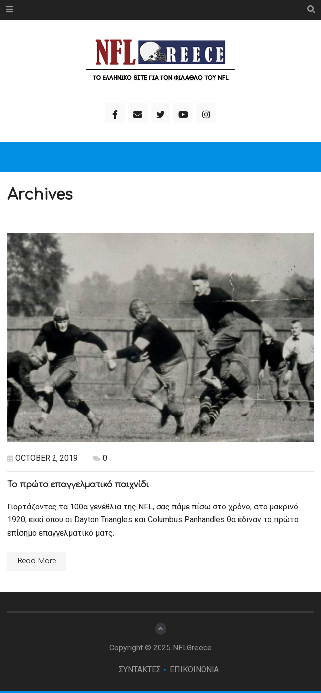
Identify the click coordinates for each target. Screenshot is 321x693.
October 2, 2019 (42, 457)
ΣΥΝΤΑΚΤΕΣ (139, 669)
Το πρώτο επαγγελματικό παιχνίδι (78, 484)
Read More (36, 561)
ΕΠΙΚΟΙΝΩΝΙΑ (194, 669)
